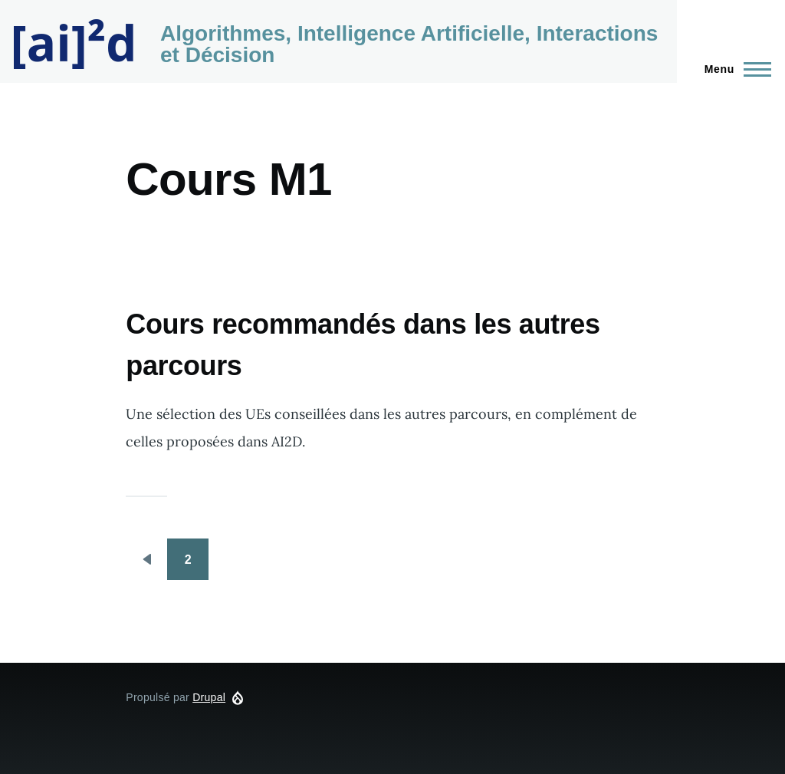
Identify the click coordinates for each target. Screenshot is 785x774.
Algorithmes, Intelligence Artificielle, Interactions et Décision (409, 44)
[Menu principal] (733, 69)
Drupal (208, 697)
